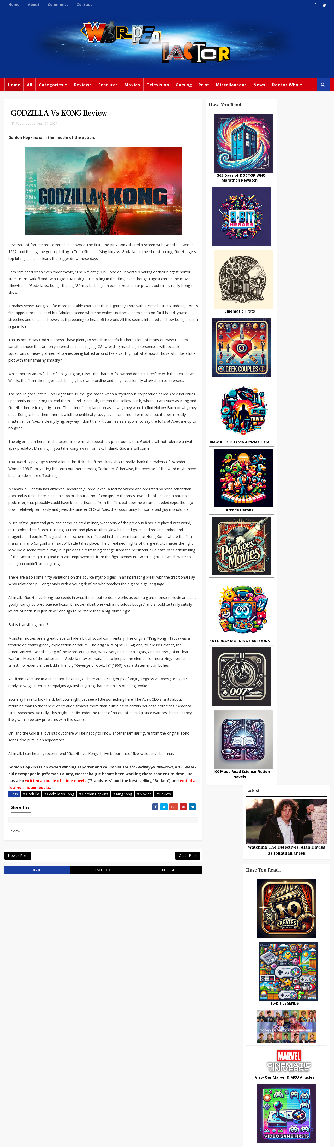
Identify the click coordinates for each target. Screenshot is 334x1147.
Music (220, 1065)
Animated (223, 1086)
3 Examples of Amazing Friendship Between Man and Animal (280, 631)
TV (167, 1043)
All (29, 86)
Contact (83, 4)
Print (203, 86)
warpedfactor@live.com (30, 1087)
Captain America (130, 1096)
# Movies (143, 890)
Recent (287, 474)
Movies (132, 86)
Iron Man (280, 1097)
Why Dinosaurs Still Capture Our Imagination (298, 517)
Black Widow (164, 1096)
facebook (84, 975)
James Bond (225, 1076)
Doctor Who (284, 86)
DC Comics (270, 1054)
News (259, 86)
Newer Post (17, 959)
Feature (121, 1043)
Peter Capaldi (167, 1053)
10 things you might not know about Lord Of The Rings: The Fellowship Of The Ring (283, 495)
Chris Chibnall (127, 1085)
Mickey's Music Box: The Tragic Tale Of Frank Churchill (295, 590)
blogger (139, 975)
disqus (31, 975)
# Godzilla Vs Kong (58, 890)
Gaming (183, 86)
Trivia (241, 1044)
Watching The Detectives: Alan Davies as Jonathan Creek (287, 167)
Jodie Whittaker (170, 1075)
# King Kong (122, 890)
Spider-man (159, 1085)
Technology (225, 1097)
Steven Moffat (245, 1065)
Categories (50, 86)
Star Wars (243, 1054)
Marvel (220, 1054)
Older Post (151, 959)
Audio (282, 1086)
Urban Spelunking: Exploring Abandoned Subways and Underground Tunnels (286, 565)
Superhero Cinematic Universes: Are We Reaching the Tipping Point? (299, 612)
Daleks (277, 1076)
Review (120, 1053)
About (33, 4)
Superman (253, 1097)
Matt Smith (254, 1076)
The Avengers (227, 1108)
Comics (141, 1053)
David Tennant (170, 1064)
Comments (57, 4)
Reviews (82, 86)
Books (119, 1064)
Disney (120, 1075)
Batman (141, 1075)
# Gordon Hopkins (93, 890)
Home (13, 4)
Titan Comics (266, 1044)
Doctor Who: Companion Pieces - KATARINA (295, 538)
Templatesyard (61, 1139)
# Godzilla (31, 890)
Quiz (187, 1096)
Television (157, 86)
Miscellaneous (231, 86)
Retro (270, 1065)
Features (107, 86)
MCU (265, 1086)
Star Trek (140, 1064)
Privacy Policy (89, 1139)
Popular (258, 474)
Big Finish (240, 1033)
